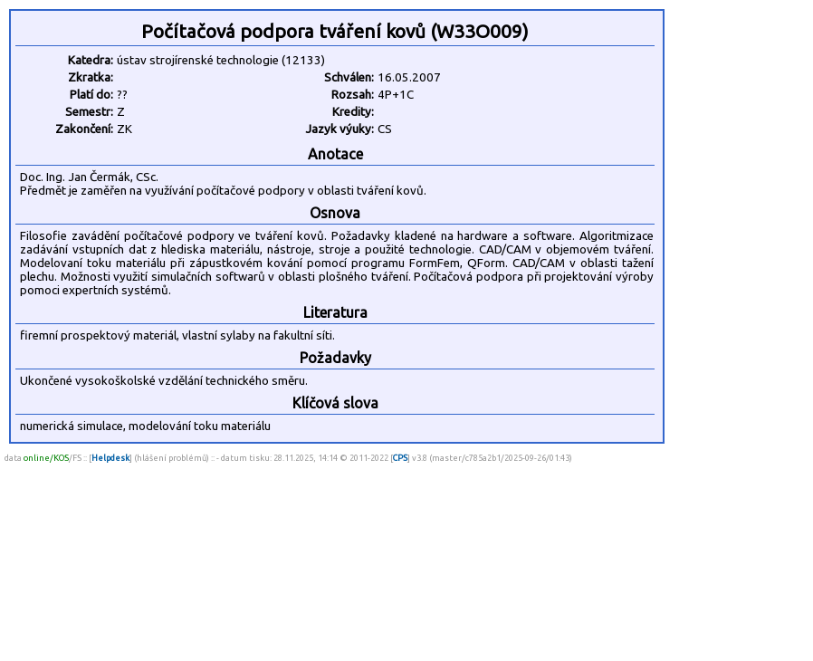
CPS (400, 458)
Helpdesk (110, 458)
